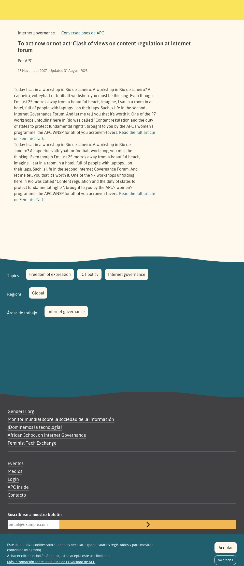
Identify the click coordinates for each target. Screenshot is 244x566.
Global (38, 292)
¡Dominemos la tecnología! (35, 427)
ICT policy (89, 274)
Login (13, 479)
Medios (15, 471)
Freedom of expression (50, 274)
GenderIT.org (21, 411)
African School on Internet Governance (47, 435)
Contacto (17, 495)
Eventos (15, 463)
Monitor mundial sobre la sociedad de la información (61, 419)
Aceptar (226, 550)
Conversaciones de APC (82, 32)
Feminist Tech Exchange (32, 443)
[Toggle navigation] (203, 9)
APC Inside (18, 487)
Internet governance (126, 274)
